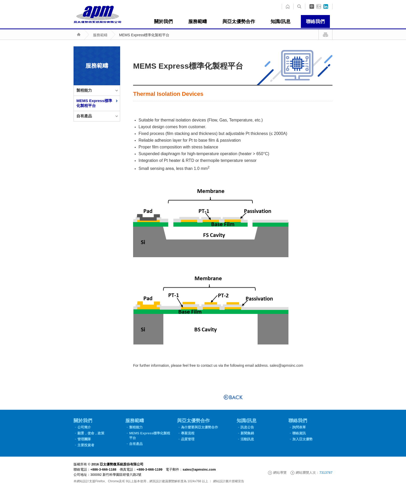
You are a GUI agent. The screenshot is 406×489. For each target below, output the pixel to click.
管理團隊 (84, 439)
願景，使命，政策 (90, 433)
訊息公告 (247, 427)
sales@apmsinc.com (286, 365)
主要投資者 (85, 445)
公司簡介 (84, 427)
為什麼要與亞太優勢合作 (199, 427)
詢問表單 (299, 427)
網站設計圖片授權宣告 (228, 481)
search (287, 6)
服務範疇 (100, 35)
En (319, 6)
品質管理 (187, 439)
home (299, 6)
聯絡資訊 (299, 433)
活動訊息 (247, 439)
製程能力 (84, 90)
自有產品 (84, 116)
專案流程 (187, 433)
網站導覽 (280, 472)
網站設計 (83, 481)
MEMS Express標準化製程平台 (144, 35)
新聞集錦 (247, 433)
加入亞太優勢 (302, 439)
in (325, 6)
